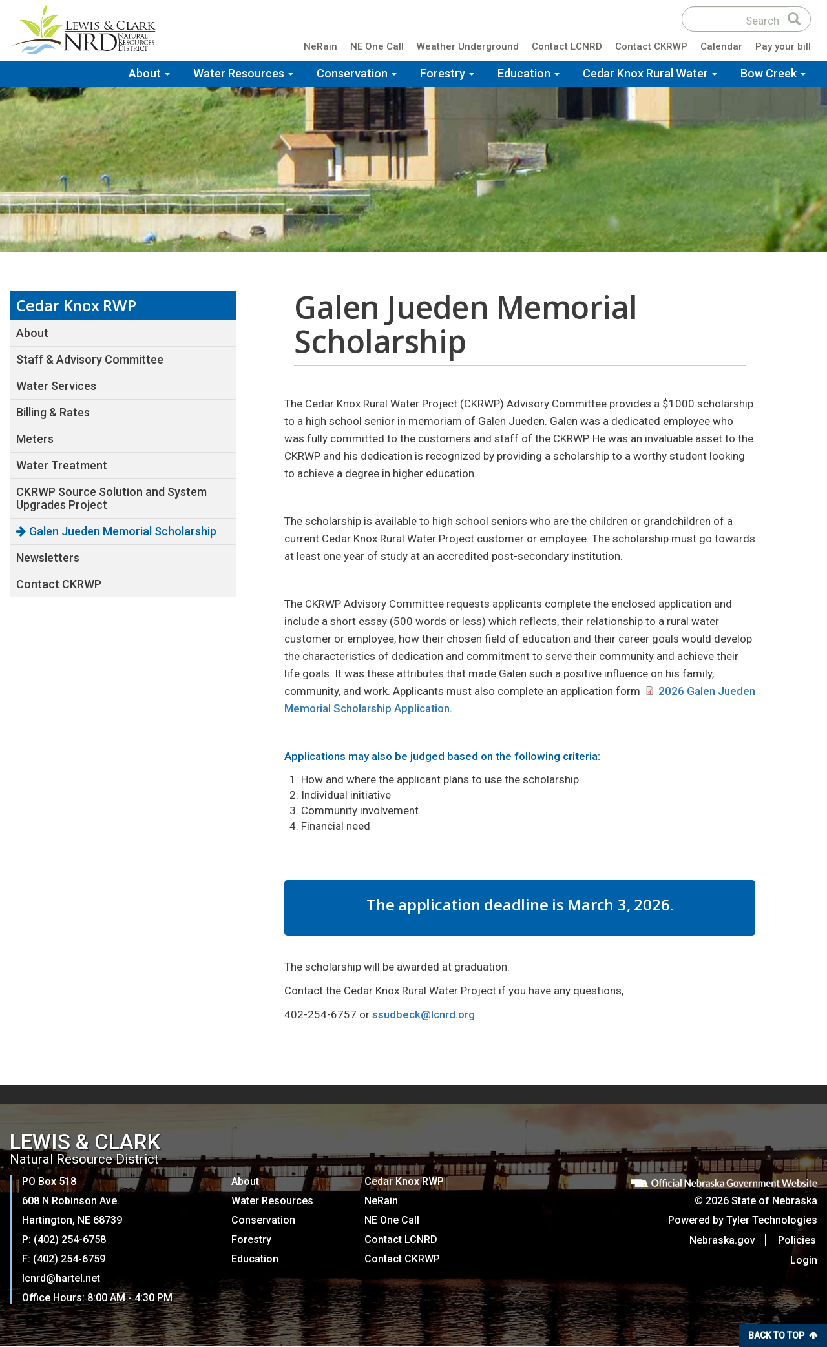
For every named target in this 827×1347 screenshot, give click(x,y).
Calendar (721, 48)
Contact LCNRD (567, 48)
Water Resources (243, 74)
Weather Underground (468, 48)
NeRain (320, 48)
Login (803, 1260)
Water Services (56, 386)
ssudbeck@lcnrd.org (423, 1014)
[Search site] (735, 20)
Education (528, 74)
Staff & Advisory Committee (89, 359)
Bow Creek (773, 74)
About (149, 74)
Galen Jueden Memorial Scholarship (122, 531)
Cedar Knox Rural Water (650, 74)
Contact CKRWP (651, 48)
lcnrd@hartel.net (61, 1278)
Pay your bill (783, 48)
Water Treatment (61, 465)
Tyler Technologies (771, 1220)
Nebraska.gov (724, 1240)
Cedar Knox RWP (404, 1181)
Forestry (447, 74)
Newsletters (47, 557)
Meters (35, 439)
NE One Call (377, 48)
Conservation (357, 74)
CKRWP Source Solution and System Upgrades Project (111, 498)
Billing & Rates (53, 412)
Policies (798, 1240)
